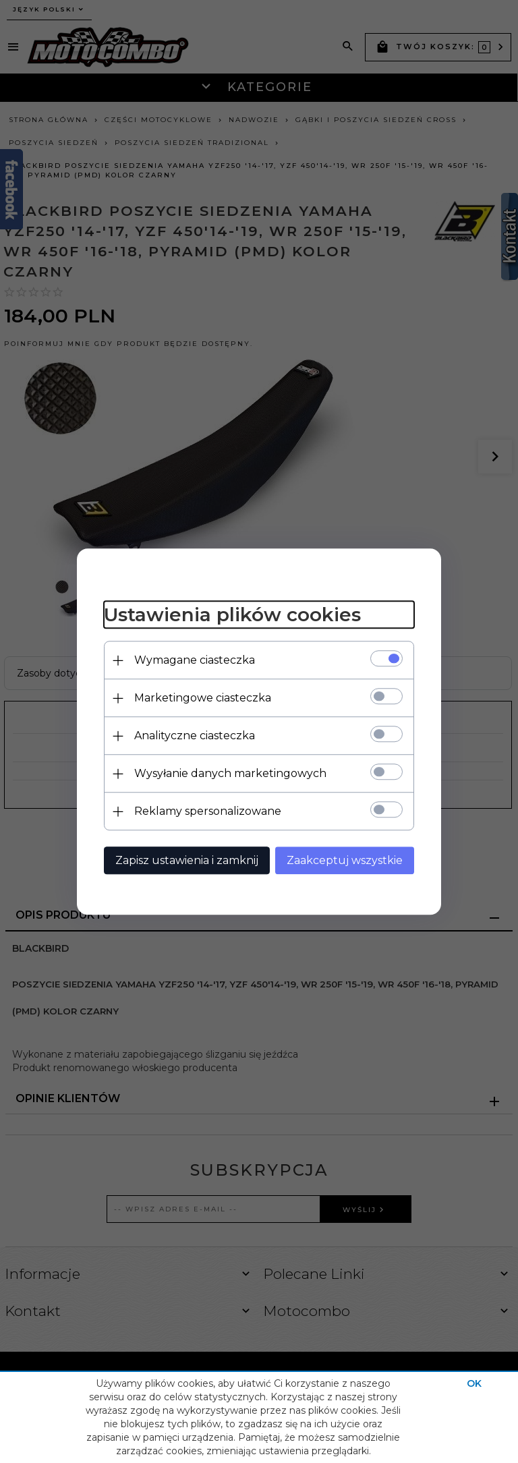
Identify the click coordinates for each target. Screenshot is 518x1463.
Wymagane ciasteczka (194, 660)
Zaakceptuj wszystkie (345, 860)
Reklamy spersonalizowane (207, 811)
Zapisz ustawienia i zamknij (186, 860)
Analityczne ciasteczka (194, 735)
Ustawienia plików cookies (232, 615)
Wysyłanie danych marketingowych (230, 773)
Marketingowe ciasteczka (202, 697)
